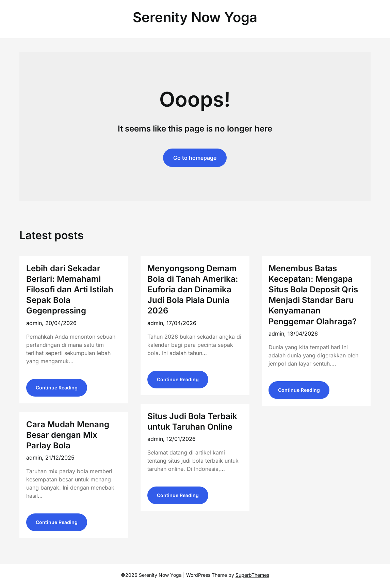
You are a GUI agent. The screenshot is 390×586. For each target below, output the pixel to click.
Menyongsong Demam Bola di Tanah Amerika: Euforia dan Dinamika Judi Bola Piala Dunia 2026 (192, 289)
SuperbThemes (252, 575)
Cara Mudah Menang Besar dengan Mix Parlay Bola (67, 434)
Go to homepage (194, 157)
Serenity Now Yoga (195, 17)
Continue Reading (57, 387)
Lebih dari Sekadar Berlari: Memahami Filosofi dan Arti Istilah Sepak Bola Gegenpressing (69, 289)
